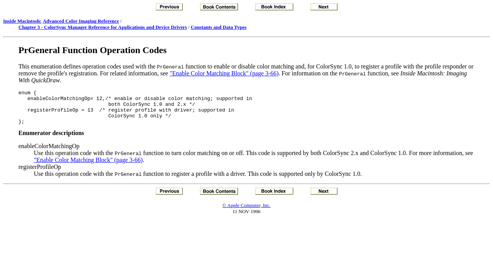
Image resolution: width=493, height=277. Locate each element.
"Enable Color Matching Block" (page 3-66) (224, 73)
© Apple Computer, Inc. (246, 212)
